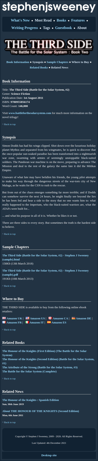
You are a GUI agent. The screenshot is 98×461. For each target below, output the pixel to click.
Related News (59, 67)
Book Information (17, 62)
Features (78, 20)
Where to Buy (80, 62)
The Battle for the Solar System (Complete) (29, 371)
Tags (46, 28)
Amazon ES (56, 322)
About (82, 28)
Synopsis (37, 62)
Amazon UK (12, 318)
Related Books (39, 67)
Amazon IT (34, 322)
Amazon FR (12, 322)
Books (61, 20)
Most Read (43, 20)
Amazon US (35, 318)
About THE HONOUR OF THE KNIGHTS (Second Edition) (40, 411)
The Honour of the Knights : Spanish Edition (30, 400)
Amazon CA (58, 318)
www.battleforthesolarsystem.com (30, 113)
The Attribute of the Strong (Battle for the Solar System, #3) (40, 367)
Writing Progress (24, 28)
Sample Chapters (57, 62)
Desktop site (49, 455)
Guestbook (63, 28)
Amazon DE (81, 318)
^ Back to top (9, 124)
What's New (20, 20)
